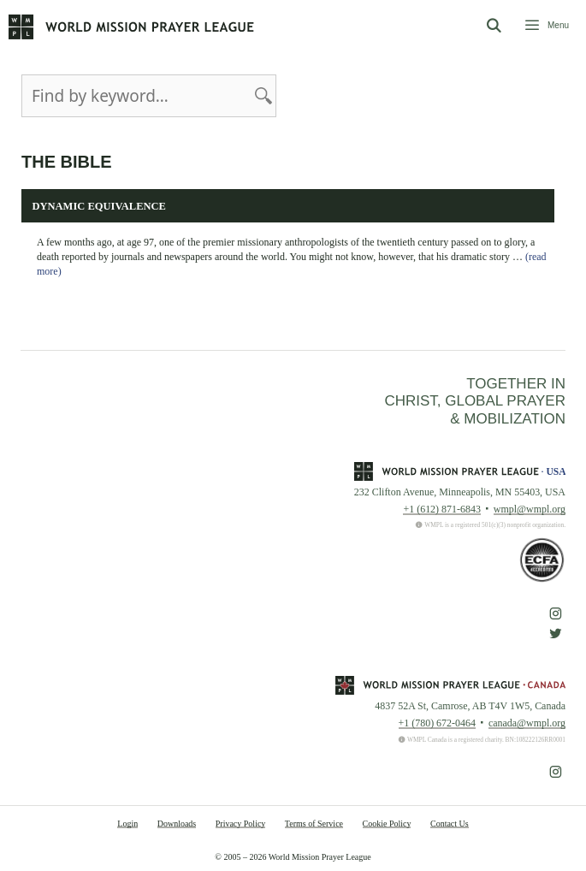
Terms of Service (314, 823)
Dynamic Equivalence (99, 206)
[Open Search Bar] (493, 26)
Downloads (177, 823)
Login (127, 823)
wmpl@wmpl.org (529, 509)
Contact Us (449, 823)
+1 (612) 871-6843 (441, 509)
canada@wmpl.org (526, 723)
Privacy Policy (241, 823)
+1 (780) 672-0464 (437, 723)
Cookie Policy (387, 823)
